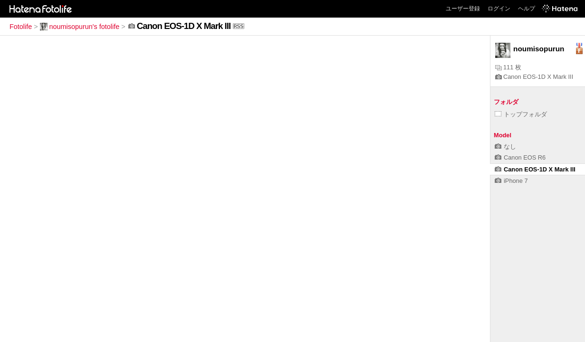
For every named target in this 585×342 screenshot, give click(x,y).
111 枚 (508, 67)
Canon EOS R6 (520, 157)
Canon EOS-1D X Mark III (534, 76)
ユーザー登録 (463, 8)
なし (505, 146)
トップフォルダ (521, 114)
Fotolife (21, 26)
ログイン (499, 8)
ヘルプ (526, 8)
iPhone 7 (511, 180)
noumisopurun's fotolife (80, 26)
